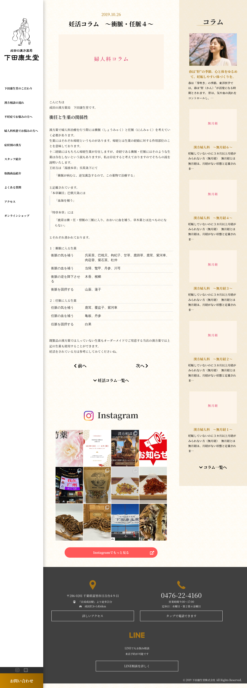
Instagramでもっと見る (111, 555)
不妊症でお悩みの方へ (18, 117)
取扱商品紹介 (12, 173)
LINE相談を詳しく (137, 670)
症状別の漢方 (12, 145)
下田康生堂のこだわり (18, 88)
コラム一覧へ (213, 472)
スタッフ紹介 (12, 159)
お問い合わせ (21, 680)
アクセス (10, 202)
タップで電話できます (181, 620)
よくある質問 (12, 187)
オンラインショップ (16, 216)
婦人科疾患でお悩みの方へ (21, 131)
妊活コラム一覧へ (111, 380)
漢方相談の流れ (14, 103)
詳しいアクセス (92, 620)
